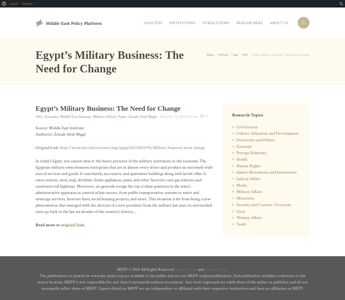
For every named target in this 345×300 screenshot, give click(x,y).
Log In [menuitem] (14, 3)
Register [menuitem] (27, 3)
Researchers (250, 23)
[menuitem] (4, 3)
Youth (241, 224)
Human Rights (248, 166)
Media (241, 185)
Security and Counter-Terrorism (263, 204)
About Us (279, 23)
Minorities (245, 198)
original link (72, 225)
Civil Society (247, 127)
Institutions (182, 23)
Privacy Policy (216, 269)
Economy (51, 116)
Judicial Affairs (248, 178)
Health (241, 159)
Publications (215, 23)
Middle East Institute (75, 116)
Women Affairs (249, 217)
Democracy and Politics (255, 140)
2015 (245, 55)
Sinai (240, 211)
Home (210, 55)
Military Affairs (104, 116)
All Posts (223, 55)
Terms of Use (186, 269)
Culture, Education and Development (267, 133)
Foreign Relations (251, 153)
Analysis (153, 23)
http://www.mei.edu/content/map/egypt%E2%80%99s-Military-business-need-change (132, 147)
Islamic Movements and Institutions (266, 172)
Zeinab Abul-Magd (142, 116)
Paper (122, 116)
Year (235, 55)
